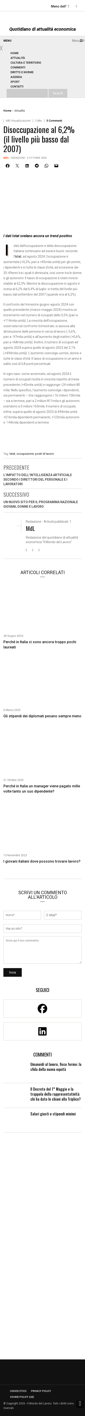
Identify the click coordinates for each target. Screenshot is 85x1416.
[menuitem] (15, 53)
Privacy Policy (41, 1391)
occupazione (25, 453)
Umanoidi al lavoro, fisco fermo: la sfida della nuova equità (55, 1067)
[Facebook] (42, 1008)
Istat (18, 256)
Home (7, 110)
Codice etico (18, 1391)
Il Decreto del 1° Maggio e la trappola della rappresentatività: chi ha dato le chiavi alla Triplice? (55, 1094)
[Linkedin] (42, 1031)
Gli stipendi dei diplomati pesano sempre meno (42, 716)
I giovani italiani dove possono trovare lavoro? (41, 861)
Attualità (19, 110)
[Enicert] (42, 437)
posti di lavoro (44, 453)
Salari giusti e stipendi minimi (53, 1114)
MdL (6, 157)
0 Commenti (54, 120)
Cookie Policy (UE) (22, 1397)
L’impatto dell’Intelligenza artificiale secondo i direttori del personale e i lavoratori (37, 479)
